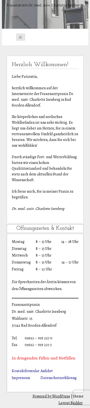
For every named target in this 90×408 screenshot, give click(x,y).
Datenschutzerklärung (59, 377)
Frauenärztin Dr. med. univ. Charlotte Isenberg (44, 5)
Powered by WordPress (51, 396)
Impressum (21, 377)
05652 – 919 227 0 (38, 338)
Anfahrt (47, 371)
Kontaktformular (25, 371)
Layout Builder (71, 403)
